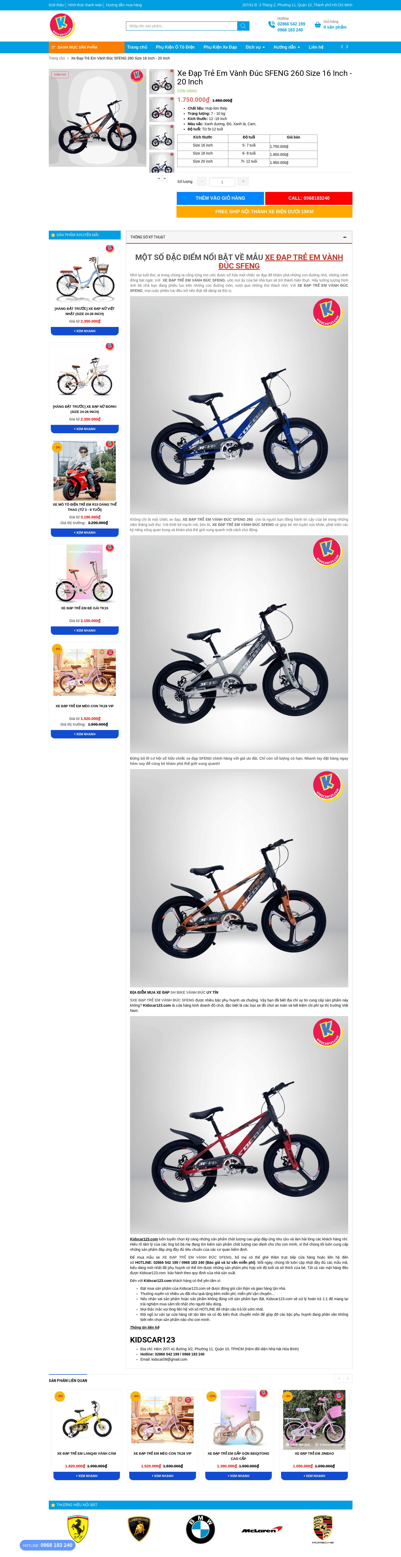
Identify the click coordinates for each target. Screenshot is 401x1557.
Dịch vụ (254, 47)
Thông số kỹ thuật (147, 237)
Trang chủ (137, 47)
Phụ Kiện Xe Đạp (220, 47)
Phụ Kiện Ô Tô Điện (175, 47)
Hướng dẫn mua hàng (124, 5)
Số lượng (184, 181)
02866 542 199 (291, 24)
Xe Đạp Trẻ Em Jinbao (314, 1453)
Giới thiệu (57, 5)
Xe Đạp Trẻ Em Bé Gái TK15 (84, 608)
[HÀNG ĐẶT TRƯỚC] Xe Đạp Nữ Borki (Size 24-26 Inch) (85, 409)
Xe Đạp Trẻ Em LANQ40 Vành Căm (86, 1453)
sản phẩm (335, 27)
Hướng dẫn (285, 47)
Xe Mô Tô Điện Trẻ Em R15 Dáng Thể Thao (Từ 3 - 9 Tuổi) (85, 507)
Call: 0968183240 (309, 198)
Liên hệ (316, 47)
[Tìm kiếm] (243, 27)
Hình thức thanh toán (85, 5)
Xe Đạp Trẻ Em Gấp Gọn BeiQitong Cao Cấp (238, 1456)
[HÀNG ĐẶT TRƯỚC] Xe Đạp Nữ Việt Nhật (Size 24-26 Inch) (84, 311)
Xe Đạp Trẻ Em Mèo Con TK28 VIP (85, 706)
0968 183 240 (290, 30)
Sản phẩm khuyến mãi (78, 235)
